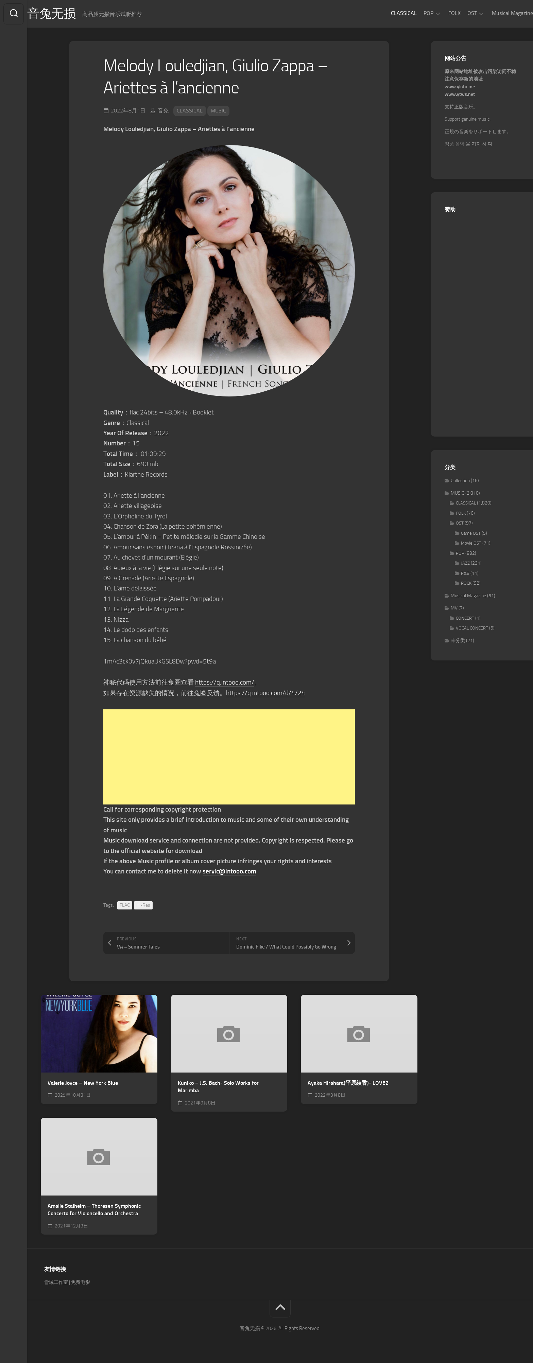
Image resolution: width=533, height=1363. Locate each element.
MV (454, 608)
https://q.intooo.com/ (224, 683)
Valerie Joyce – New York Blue (83, 1083)
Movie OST (471, 543)
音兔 (163, 111)
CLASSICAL (390, 13)
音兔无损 (65, 14)
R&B (465, 573)
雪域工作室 (56, 1282)
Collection (460, 481)
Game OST (471, 533)
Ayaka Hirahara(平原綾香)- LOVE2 (348, 1083)
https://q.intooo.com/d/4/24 (265, 693)
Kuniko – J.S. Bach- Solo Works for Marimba (218, 1087)
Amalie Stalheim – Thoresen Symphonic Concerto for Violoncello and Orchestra (94, 1209)
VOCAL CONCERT (472, 628)
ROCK (466, 583)
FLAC (125, 905)
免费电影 (80, 1282)
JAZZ (465, 563)
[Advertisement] (229, 756)
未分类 (458, 641)
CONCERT (465, 618)
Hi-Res (143, 905)
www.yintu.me (460, 87)
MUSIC (218, 111)
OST (458, 13)
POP (415, 13)
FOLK (441, 13)
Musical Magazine (498, 13)
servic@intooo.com (229, 871)
